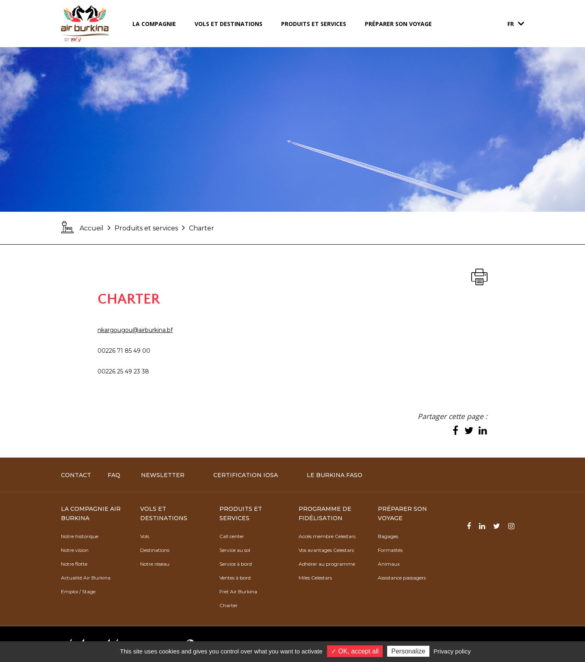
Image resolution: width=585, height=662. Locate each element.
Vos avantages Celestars (326, 550)
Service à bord (235, 564)
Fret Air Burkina (238, 591)
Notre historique (79, 536)
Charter (228, 605)
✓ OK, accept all (355, 651)
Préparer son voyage (398, 24)
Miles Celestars (315, 578)
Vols (144, 536)
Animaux (389, 564)
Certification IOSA (245, 475)
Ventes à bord (235, 578)
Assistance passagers (402, 578)
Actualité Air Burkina (85, 578)
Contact (76, 475)
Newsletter (162, 475)
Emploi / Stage (78, 591)
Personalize (408, 651)
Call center (231, 536)
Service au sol (234, 550)
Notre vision (75, 550)
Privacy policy (452, 651)
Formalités (390, 550)
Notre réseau (154, 564)
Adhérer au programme (327, 564)
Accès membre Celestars (327, 536)
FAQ (114, 475)
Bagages (388, 536)
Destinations (154, 550)
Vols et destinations (228, 24)
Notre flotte (74, 564)
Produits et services (313, 24)
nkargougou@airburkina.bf (135, 330)
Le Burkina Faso (334, 475)
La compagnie (154, 24)
